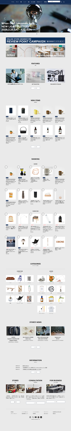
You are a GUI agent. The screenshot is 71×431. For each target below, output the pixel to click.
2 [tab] (35, 41)
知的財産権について (25, 423)
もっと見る (35, 95)
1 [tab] (34, 41)
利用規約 (12, 422)
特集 (26, 10)
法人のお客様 (41, 10)
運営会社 (54, 423)
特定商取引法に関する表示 (57, 422)
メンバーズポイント (25, 422)
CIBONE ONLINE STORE (35, 7)
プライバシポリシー (14, 423)
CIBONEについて (47, 10)
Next (66, 26)
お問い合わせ (46, 423)
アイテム (16, 10)
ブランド (21, 10)
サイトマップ (46, 422)
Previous (5, 26)
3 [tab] (36, 41)
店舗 (35, 10)
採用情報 (54, 10)
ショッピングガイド (36, 422)
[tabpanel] (35, 26)
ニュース (30, 10)
